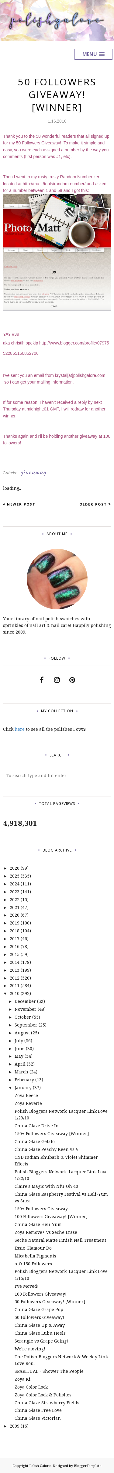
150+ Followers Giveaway (41, 1208)
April (20, 1064)
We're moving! (30, 1349)
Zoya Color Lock (31, 1387)
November (25, 1009)
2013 (14, 970)
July (19, 1040)
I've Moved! (27, 1286)
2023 (14, 892)
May (19, 1056)
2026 (14, 868)
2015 (14, 954)
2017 (14, 938)
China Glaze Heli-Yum (38, 1224)
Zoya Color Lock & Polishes (43, 1395)
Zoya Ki (22, 1379)
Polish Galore (40, 1465)
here (20, 729)
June (20, 1048)
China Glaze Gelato (35, 1141)
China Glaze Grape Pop (39, 1309)
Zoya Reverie (28, 1103)
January (23, 1087)
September (26, 1025)
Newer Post (21, 504)
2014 (14, 962)
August (22, 1033)
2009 (14, 1426)
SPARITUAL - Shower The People (49, 1371)
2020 (14, 915)
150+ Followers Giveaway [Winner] (52, 1133)
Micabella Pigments (35, 1256)
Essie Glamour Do (33, 1248)
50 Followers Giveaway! (39, 1317)
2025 (14, 876)
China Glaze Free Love (38, 1410)
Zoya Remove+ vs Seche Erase (46, 1232)
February (24, 1080)
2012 (14, 978)
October (23, 1017)
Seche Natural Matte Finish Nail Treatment (60, 1240)
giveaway (33, 472)
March (21, 1072)
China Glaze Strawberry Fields (47, 1402)
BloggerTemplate (88, 1465)
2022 (14, 899)
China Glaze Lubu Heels (40, 1333)
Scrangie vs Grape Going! (41, 1341)
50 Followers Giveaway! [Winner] (50, 1301)
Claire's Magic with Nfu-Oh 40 (46, 1186)
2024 (14, 884)
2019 (14, 923)
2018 (14, 931)
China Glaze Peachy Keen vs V (46, 1149)
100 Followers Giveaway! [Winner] (51, 1216)
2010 (14, 993)
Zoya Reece (26, 1095)
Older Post (93, 504)
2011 (14, 985)
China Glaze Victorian (38, 1418)
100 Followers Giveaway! (41, 1294)
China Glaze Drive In (37, 1126)
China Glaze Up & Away (40, 1325)
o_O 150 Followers (33, 1264)
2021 (14, 907)
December (25, 1001)
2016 (14, 946)
